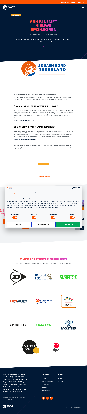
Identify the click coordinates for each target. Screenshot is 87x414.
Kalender (45, 387)
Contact (61, 378)
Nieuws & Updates (48, 381)
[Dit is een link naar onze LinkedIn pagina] (47, 398)
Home (45, 378)
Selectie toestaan (43, 224)
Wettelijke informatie (10, 397)
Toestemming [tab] (11, 193)
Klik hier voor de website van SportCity (25, 139)
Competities (46, 384)
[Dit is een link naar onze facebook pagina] (43, 398)
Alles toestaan (68, 224)
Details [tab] (34, 193)
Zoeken (61, 381)
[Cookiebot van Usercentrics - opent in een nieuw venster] (73, 188)
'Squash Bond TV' (77, 2)
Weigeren (18, 224)
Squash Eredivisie (64, 2)
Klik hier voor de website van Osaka (24, 120)
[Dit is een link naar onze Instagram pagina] (51, 398)
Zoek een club (47, 390)
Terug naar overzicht (44, 176)
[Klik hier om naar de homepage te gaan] (9, 7)
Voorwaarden (7, 399)
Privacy (22, 397)
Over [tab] (59, 193)
